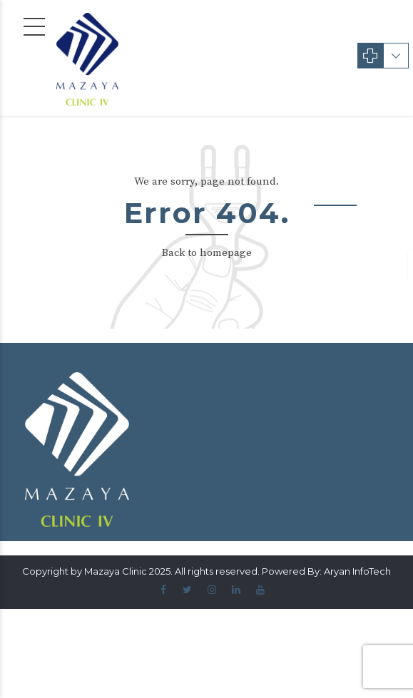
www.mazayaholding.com (282, 321)
